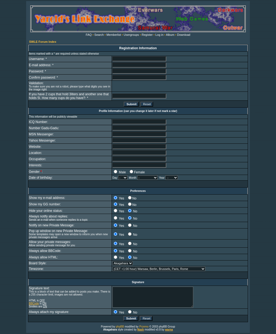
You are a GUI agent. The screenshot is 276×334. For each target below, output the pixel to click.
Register (147, 34)
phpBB (120, 326)
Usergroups (131, 34)
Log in (159, 34)
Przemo (144, 326)
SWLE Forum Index (42, 41)
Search (99, 34)
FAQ (89, 34)
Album (170, 34)
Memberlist (113, 34)
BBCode (34, 303)
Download (183, 34)
